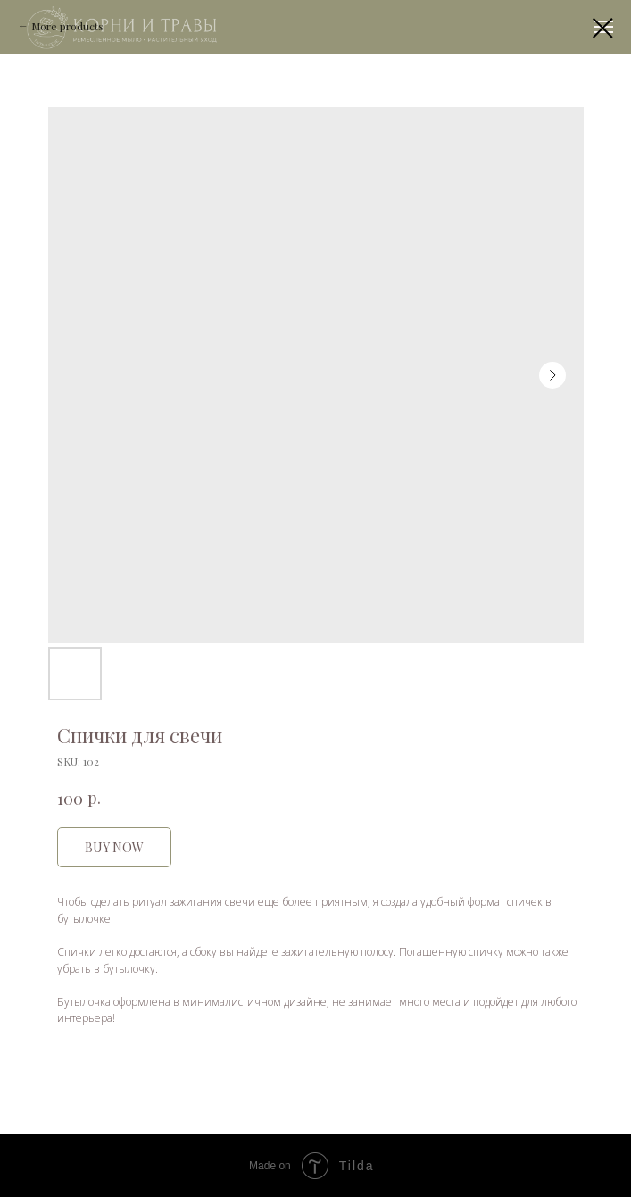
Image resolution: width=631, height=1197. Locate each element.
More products (67, 26)
